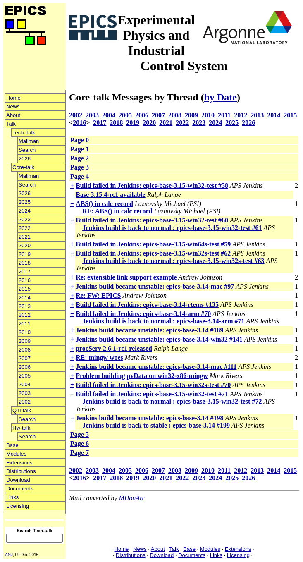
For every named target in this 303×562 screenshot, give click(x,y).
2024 (25, 211)
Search (27, 150)
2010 (25, 332)
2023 (25, 219)
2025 (25, 202)
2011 (25, 323)
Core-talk (23, 167)
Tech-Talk (23, 132)
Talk (11, 124)
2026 (25, 158)
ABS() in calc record (104, 203)
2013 (25, 306)
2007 (25, 358)
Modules (16, 454)
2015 (25, 289)
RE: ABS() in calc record (117, 211)
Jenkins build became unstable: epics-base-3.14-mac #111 (156, 366)
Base (12, 445)
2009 (25, 341)
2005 (25, 376)
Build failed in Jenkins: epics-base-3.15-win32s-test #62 (153, 253)
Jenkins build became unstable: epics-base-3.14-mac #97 (155, 286)
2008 (25, 350)
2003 (25, 393)
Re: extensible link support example (126, 277)
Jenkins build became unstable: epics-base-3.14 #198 (149, 417)
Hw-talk (21, 428)
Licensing (17, 506)
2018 (25, 263)
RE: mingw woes (99, 357)
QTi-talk (21, 410)
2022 (25, 228)
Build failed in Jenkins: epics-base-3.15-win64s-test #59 (153, 244)
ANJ (9, 554)
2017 (25, 271)
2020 (25, 245)
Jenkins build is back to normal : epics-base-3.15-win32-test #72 (172, 401)
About (13, 115)
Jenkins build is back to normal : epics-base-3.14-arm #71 (163, 321)
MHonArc (132, 498)
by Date (220, 97)
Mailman (29, 141)
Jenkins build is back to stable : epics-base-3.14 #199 (156, 425)
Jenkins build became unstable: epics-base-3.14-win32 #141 (159, 339)
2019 (25, 254)
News (13, 106)
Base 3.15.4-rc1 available (111, 194)
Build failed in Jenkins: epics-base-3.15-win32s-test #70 (153, 384)
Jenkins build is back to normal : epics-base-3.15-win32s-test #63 (173, 260)
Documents (19, 488)
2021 (25, 237)
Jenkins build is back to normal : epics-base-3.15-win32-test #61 (172, 227)
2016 (25, 280)
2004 (25, 384)
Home (13, 98)
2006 (25, 367)
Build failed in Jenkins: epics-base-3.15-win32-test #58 (152, 185)
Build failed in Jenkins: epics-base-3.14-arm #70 (143, 313)
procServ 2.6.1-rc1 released (114, 348)
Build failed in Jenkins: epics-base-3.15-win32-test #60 (152, 220)
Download (18, 480)
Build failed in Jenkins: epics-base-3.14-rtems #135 (147, 304)
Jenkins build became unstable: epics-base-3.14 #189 (149, 330)
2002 (25, 402)
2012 (25, 315)
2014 (25, 297)
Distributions (21, 471)
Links (12, 497)
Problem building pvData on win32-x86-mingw (142, 375)
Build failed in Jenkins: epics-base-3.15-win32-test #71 (152, 393)
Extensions (19, 462)
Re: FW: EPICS (98, 295)
